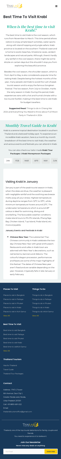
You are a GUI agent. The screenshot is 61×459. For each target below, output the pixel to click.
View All (35, 316)
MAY (46, 161)
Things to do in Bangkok (42, 295)
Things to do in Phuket (41, 303)
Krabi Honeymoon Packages (36, 153)
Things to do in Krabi (40, 307)
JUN (55, 161)
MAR (27, 161)
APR (36, 161)
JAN (8, 161)
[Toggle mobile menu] (56, 6)
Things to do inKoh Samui (42, 312)
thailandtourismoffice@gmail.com (17, 412)
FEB (17, 161)
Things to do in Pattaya (41, 299)
